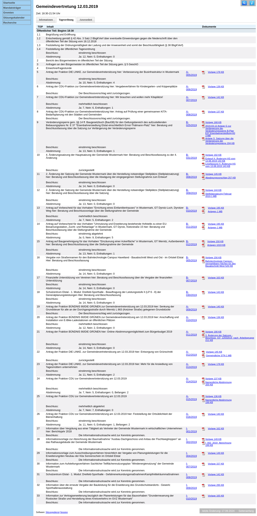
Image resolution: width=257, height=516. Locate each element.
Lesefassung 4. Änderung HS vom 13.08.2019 (220, 165)
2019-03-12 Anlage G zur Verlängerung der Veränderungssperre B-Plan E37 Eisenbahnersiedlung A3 (220, 131)
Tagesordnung (66, 19)
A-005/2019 (191, 73)
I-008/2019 (191, 476)
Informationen (46, 19)
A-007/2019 (191, 99)
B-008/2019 (191, 175)
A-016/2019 (191, 415)
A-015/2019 (191, 398)
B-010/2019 (191, 209)
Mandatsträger (12, 7)
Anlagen (215, 211)
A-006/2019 (191, 88)
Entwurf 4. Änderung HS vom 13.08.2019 (220, 159)
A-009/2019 (191, 308)
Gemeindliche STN (218, 355)
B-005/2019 (191, 259)
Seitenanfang (246, 510)
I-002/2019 (191, 441)
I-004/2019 (191, 454)
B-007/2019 (191, 279)
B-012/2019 (191, 243)
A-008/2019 (191, 113)
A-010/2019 (191, 319)
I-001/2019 (191, 430)
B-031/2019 (191, 156)
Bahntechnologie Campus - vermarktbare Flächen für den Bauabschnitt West (220, 263)
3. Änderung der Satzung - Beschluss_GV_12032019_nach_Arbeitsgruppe (229, 337)
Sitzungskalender (14, 17)
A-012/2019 (191, 353)
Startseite (9, 2)
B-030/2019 (191, 293)
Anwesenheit (86, 19)
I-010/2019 (191, 497)
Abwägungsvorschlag (220, 177)
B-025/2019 (191, 124)
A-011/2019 (191, 333)
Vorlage (216, 72)
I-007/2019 (191, 465)
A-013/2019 (191, 366)
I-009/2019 (191, 486)
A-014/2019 (191, 380)
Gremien (8, 12)
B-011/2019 (191, 225)
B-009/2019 (191, 191)
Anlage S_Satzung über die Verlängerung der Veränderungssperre (219, 140)
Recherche (9, 22)
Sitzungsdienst (52, 512)
